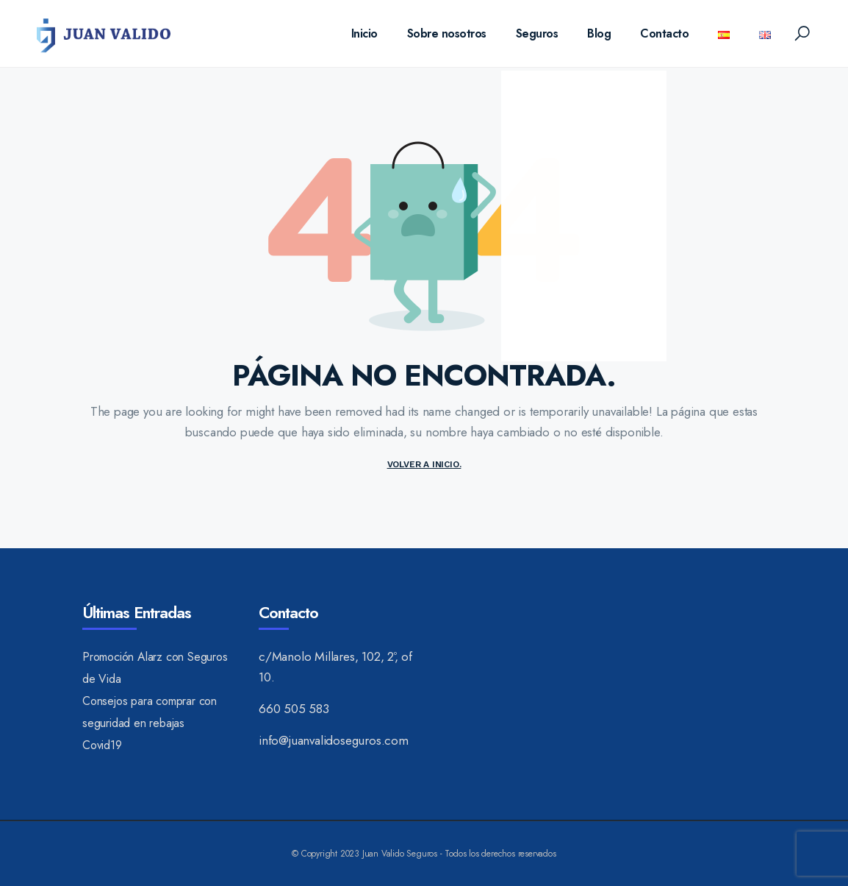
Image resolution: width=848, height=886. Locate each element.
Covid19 (102, 745)
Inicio (364, 33)
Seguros (537, 33)
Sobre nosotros (446, 33)
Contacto (664, 33)
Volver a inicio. (424, 464)
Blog (599, 33)
